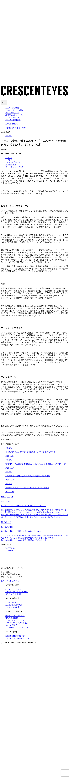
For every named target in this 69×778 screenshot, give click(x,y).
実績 (13, 605)
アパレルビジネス (12, 162)
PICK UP (8, 158)
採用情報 (15, 636)
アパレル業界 (10, 165)
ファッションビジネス (14, 167)
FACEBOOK (10, 548)
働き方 (11, 625)
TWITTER (9, 550)
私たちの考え (16, 592)
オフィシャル (15, 616)
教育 (12, 607)
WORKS (8, 136)
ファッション (14, 620)
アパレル (9, 160)
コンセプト (14, 589)
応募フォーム (17, 638)
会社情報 (13, 594)
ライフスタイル (16, 623)
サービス (12, 602)
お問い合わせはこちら (10, 581)
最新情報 (11, 618)
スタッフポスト (16, 628)
